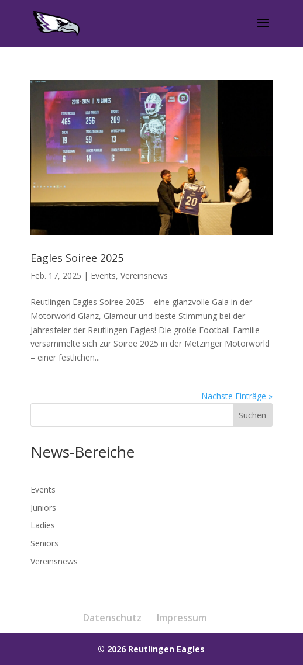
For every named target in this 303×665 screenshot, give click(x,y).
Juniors (43, 507)
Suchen (252, 415)
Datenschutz (112, 617)
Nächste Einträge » (237, 395)
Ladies (42, 525)
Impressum (181, 617)
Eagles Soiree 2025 (76, 258)
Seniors (44, 543)
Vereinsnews (144, 275)
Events (103, 275)
